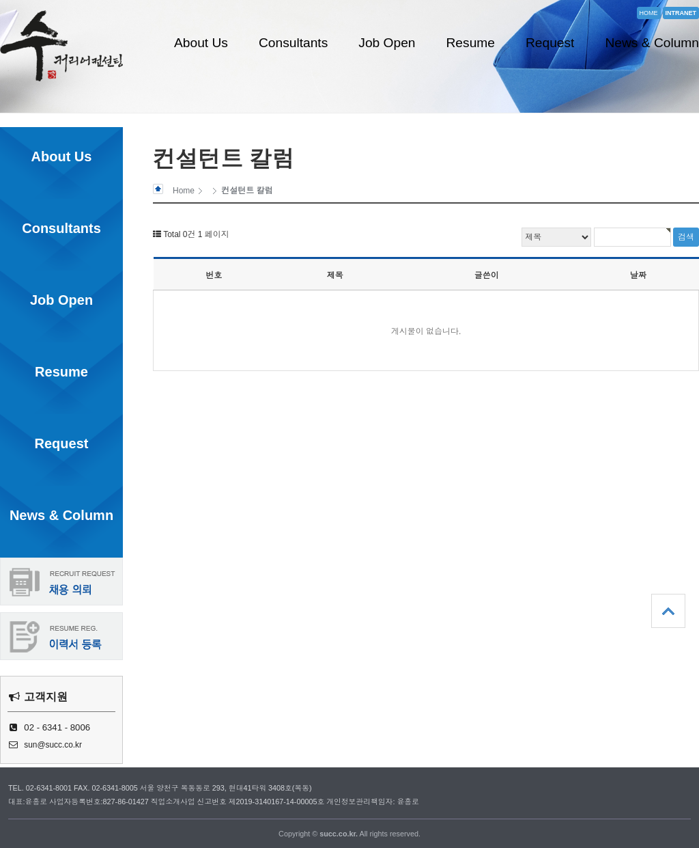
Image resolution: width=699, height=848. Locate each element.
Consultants (293, 43)
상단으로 (668, 611)
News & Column (652, 43)
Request (550, 43)
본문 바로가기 (0, 0)
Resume (470, 43)
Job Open (386, 43)
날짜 (638, 275)
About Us (201, 43)
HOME (649, 13)
